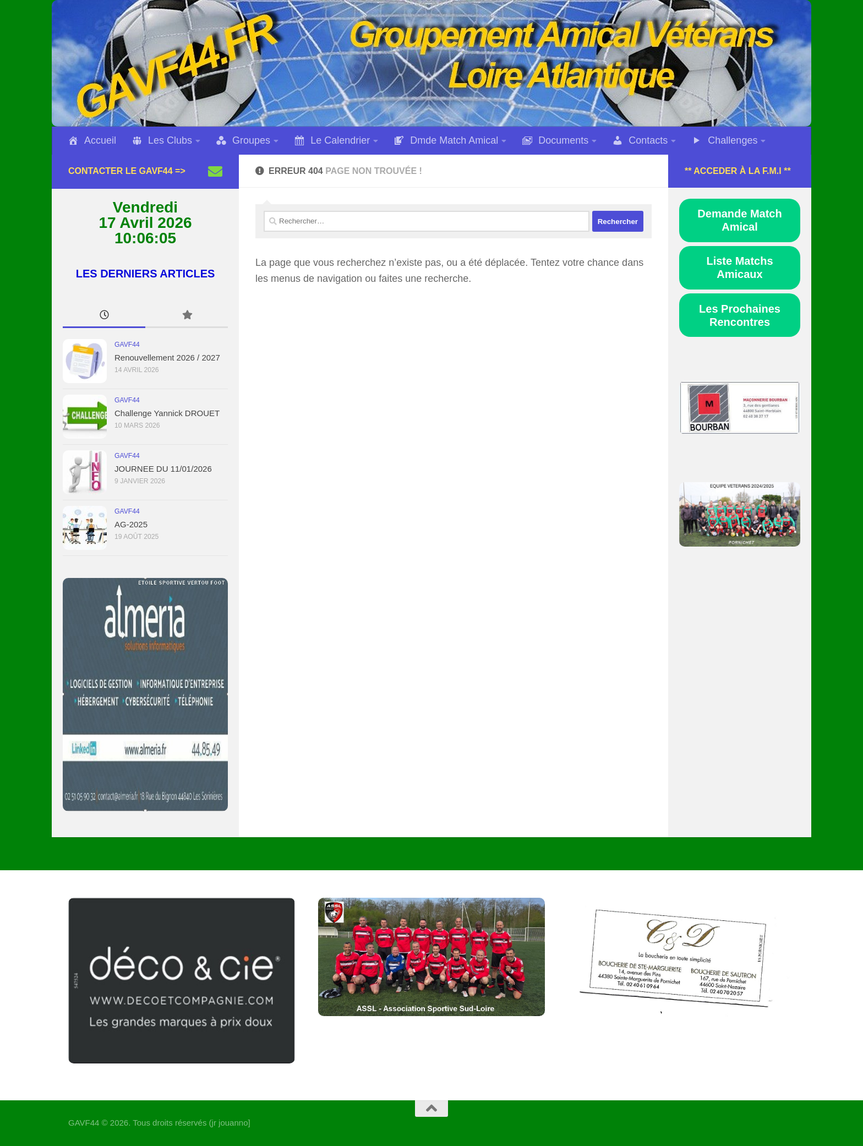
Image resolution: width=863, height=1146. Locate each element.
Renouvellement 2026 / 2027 (167, 357)
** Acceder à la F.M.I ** (738, 171)
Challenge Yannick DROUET (167, 413)
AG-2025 (131, 524)
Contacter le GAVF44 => (126, 171)
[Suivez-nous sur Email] (215, 171)
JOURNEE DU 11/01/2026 (163, 468)
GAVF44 (127, 344)
